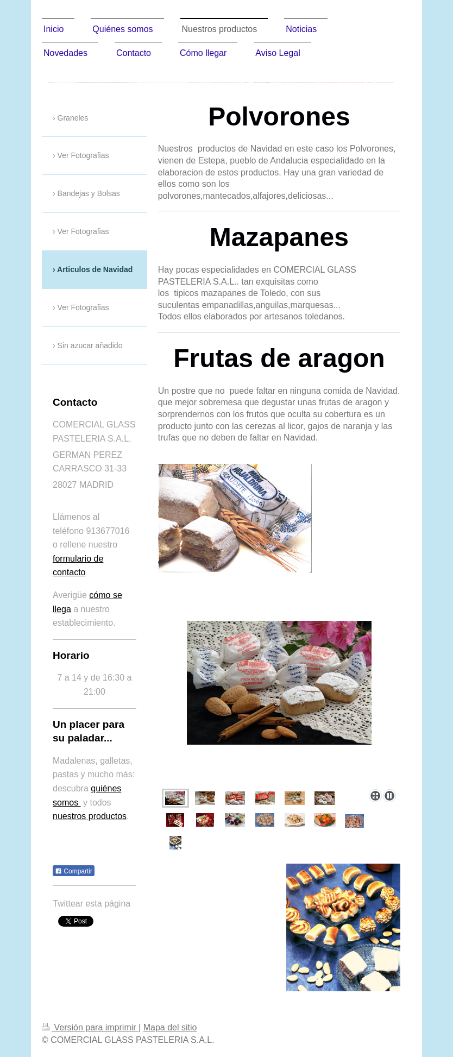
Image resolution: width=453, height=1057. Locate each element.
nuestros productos (90, 816)
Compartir (73, 871)
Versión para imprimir (90, 1027)
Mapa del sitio (170, 1027)
